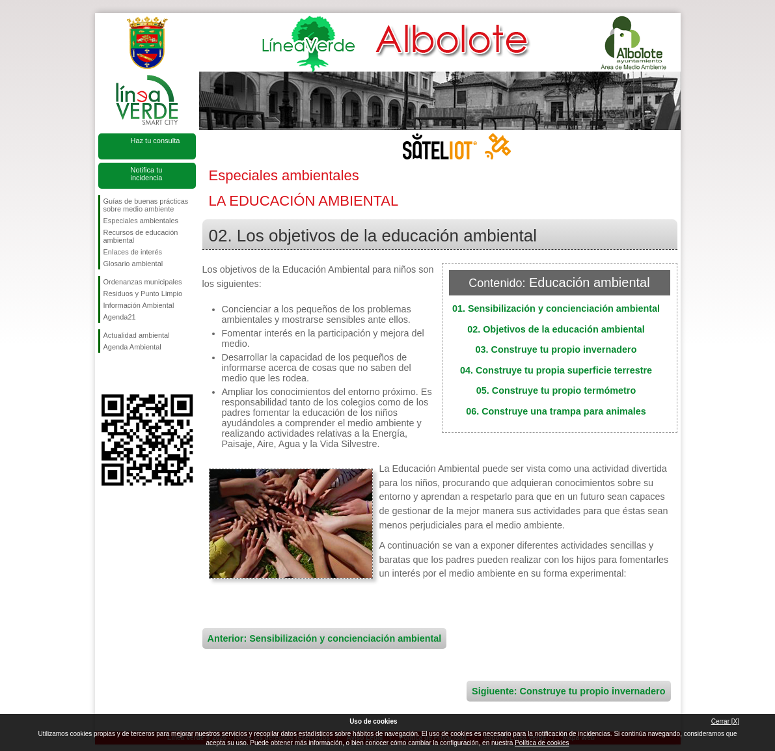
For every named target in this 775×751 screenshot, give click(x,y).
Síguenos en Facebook (106, 373)
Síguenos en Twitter (127, 373)
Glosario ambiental (133, 263)
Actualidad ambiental (136, 335)
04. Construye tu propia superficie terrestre (556, 370)
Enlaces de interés (133, 252)
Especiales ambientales (141, 221)
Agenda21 (119, 317)
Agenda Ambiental (132, 347)
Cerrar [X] (725, 721)
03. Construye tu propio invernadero (556, 349)
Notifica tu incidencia (147, 174)
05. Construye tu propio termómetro (556, 390)
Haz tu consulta (155, 140)
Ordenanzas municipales (142, 282)
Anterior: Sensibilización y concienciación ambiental (325, 638)
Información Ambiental (138, 305)
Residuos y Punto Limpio (143, 293)
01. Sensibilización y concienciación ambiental (556, 308)
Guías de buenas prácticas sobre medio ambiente (146, 205)
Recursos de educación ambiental (140, 236)
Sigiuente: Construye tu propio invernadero (568, 691)
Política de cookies (542, 742)
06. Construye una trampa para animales (556, 411)
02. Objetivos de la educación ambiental (556, 329)
